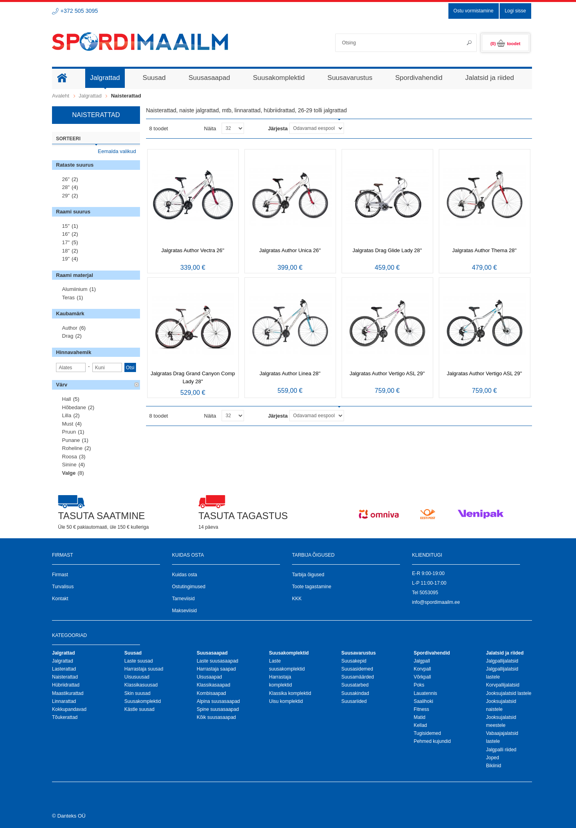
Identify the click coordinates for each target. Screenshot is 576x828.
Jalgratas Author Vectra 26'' (192, 250)
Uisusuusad (137, 677)
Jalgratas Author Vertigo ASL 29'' (387, 373)
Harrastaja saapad (216, 669)
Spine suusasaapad (218, 709)
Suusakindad (355, 693)
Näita (210, 128)
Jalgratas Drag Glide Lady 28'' (387, 250)
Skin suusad (137, 693)
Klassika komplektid (290, 693)
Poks (419, 685)
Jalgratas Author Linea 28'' (290, 373)
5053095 (429, 592)
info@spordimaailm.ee (436, 602)
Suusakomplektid (142, 701)
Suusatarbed (354, 685)
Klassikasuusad (141, 685)
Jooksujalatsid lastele (508, 693)
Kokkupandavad (69, 709)
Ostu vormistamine (474, 11)
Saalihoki (423, 701)
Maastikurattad (68, 693)
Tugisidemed (427, 733)
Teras (68, 298)
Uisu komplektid (286, 701)
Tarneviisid (183, 598)
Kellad (420, 725)
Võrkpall (422, 677)
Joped (492, 757)
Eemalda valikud (117, 151)
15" (66, 226)
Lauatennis (425, 693)
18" (66, 251)
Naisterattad (65, 677)
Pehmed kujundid (432, 741)
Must (67, 424)
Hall (66, 399)
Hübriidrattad (66, 685)
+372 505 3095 (79, 11)
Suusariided (353, 701)
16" (66, 234)
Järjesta (278, 128)
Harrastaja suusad (143, 669)
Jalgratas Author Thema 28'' (484, 250)
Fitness (421, 709)
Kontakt (60, 598)
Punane (71, 440)
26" (66, 179)
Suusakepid (353, 661)
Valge (69, 473)
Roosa (69, 457)
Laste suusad (138, 661)
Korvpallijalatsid (502, 685)
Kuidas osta (184, 574)
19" (66, 259)
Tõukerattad (65, 717)
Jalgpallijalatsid (502, 661)
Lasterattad (64, 669)
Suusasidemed (357, 669)
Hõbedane (74, 407)
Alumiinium (75, 289)
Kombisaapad (211, 693)
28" (66, 187)
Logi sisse (515, 11)
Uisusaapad (209, 677)
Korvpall (422, 669)
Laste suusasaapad (217, 661)
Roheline (72, 448)
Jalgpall (422, 661)
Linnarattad (64, 701)
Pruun (69, 432)
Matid (419, 717)
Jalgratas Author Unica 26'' (290, 250)
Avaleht (60, 96)
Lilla (66, 415)
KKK (297, 598)
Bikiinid (493, 765)
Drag (67, 336)
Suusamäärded (357, 677)
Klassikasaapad (213, 685)
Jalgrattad (90, 96)
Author (69, 328)
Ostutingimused (188, 586)
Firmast (60, 574)
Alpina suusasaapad (218, 701)
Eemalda (136, 384)
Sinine (69, 465)
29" (66, 196)
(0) (505, 43)
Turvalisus (63, 586)
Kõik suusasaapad (216, 717)
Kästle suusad (139, 709)
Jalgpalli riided (501, 749)
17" (66, 242)
